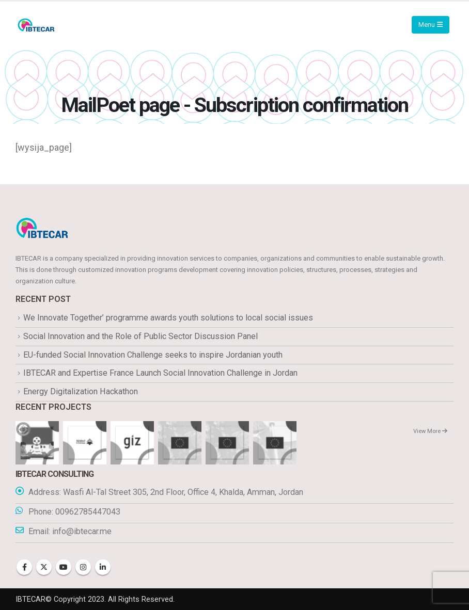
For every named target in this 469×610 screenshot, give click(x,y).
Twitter (44, 567)
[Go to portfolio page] (37, 442)
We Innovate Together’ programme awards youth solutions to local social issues (168, 318)
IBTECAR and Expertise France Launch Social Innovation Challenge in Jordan (160, 373)
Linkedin (103, 567)
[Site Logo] (36, 25)
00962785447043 (87, 512)
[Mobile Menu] (430, 25)
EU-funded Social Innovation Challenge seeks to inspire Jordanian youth (153, 355)
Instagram (83, 567)
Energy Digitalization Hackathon (80, 391)
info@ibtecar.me (82, 531)
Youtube (63, 567)
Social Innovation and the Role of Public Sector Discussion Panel (140, 336)
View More (430, 431)
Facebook (24, 567)
